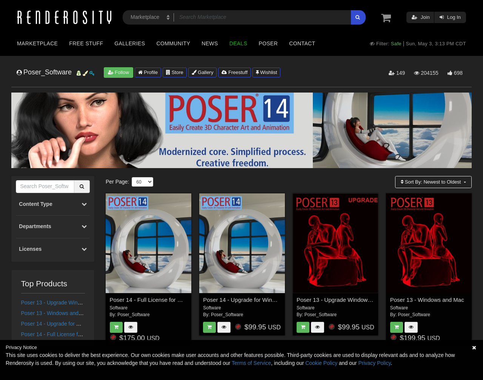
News (210, 43)
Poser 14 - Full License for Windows (63, 334)
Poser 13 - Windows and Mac (55, 313)
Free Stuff (86, 43)
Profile (148, 72)
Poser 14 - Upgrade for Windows (59, 324)
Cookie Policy (321, 363)
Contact (302, 43)
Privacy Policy (374, 363)
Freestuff (235, 72)
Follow (118, 72)
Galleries (129, 43)
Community (174, 43)
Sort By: (431, 182)
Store (174, 72)
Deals (238, 43)
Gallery (203, 72)
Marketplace (37, 43)
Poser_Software (133, 314)
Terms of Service (251, 363)
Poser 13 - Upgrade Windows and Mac (66, 303)
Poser (268, 43)
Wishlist (266, 72)
